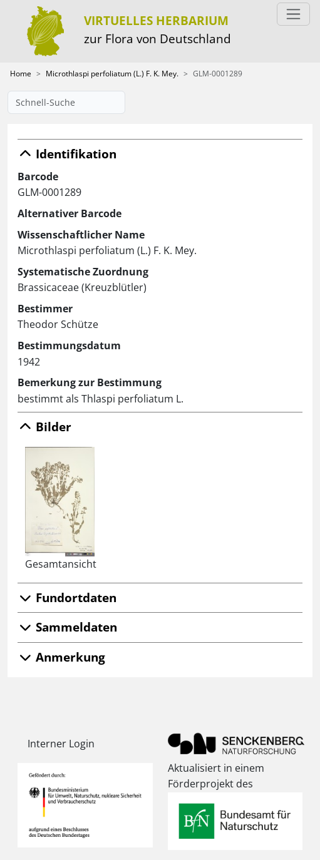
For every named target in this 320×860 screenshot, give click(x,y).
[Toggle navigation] (293, 14)
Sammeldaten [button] (67, 626)
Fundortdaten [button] (67, 597)
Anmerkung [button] (61, 656)
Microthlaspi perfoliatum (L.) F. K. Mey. (112, 73)
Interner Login (61, 743)
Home (20, 73)
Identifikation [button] (67, 153)
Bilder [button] (44, 426)
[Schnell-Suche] (66, 102)
